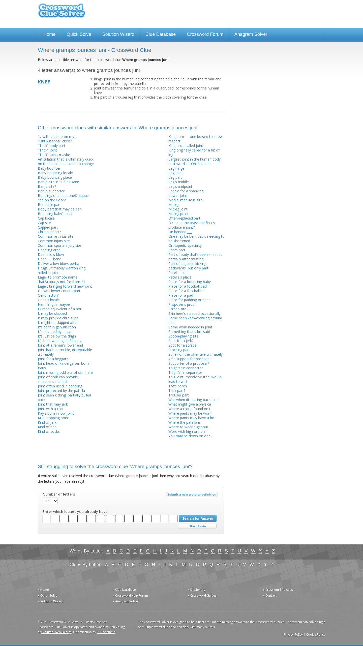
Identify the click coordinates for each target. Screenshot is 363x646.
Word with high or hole (186, 431)
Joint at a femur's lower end (60, 345)
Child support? (49, 231)
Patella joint (178, 272)
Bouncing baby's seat (55, 213)
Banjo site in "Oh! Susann (58, 181)
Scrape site (177, 308)
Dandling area (49, 250)
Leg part (175, 177)
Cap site (44, 222)
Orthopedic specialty (185, 245)
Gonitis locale (49, 299)
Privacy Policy (293, 634)
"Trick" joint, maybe (54, 154)
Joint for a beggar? (53, 358)
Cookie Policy (315, 634)
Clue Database (160, 34)
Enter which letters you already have (75, 511)
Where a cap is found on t (189, 408)
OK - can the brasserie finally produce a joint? (191, 225)
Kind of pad (47, 426)
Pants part (176, 250)
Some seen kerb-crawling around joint (195, 320)
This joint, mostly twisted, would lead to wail (194, 379)
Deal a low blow (51, 254)
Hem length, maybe (54, 304)
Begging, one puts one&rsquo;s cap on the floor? (63, 197)
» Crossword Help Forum (130, 595)
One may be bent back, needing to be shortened (196, 238)
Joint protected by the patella (61, 390)
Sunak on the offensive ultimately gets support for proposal (195, 356)
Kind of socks (49, 431)
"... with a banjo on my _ (57, 136)
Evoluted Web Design (56, 632)
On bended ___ (180, 231)
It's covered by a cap (54, 331)
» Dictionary (196, 590)
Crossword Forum (205, 34)
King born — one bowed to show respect (195, 138)
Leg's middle (178, 181)
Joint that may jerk (53, 404)
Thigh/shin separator (185, 372)
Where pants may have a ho (191, 417)
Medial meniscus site (185, 200)
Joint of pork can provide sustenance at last (58, 379)
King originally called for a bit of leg (194, 152)
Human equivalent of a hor (59, 308)
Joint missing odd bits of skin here (65, 372)
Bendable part (49, 204)
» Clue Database (124, 590)
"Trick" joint (47, 150)
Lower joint (177, 195)
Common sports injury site (59, 245)
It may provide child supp (58, 318)
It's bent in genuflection (57, 327)
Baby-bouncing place (55, 177)
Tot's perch (177, 386)
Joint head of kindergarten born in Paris (65, 365)
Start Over (198, 526)
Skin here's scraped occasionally (194, 313)
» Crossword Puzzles (278, 590)
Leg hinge (176, 168)
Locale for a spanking (185, 191)
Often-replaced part (184, 218)
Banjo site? (47, 186)
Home (49, 34)
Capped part (48, 227)
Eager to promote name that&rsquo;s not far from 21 (61, 279)
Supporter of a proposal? (188, 363)
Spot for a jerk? (180, 340)
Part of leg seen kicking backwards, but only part (188, 265)
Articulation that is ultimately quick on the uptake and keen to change (66, 161)
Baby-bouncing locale (55, 172)
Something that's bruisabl (189, 331)
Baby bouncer (49, 168)
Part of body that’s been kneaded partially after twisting (195, 256)
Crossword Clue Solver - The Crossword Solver (62, 13)
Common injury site (54, 240)
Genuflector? (48, 295)
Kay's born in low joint (56, 413)
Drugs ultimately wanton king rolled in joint (61, 270)
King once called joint (185, 145)
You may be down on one (189, 436)
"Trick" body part (51, 145)
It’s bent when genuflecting (59, 340)
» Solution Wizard (50, 601)
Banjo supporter (51, 191)
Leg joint (175, 172)
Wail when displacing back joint (193, 399)
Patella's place (180, 277)
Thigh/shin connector (185, 367)
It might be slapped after (58, 322)
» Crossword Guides (202, 595)
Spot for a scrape (182, 345)
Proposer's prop (181, 304)
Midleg (173, 204)
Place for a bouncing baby (189, 281)
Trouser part (178, 395)
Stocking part (179, 349)
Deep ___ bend (49, 259)
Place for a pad (180, 295)
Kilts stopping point (53, 417)
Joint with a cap (50, 408)
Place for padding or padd (189, 299)
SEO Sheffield (106, 632)
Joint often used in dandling (60, 386)
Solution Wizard (118, 34)
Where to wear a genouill (188, 426)
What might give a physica (189, 404)
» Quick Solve (47, 595)
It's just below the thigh (57, 336)
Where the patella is (184, 422)
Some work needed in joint (190, 327)
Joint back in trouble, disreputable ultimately (65, 352)
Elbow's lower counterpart (59, 290)
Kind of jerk (47, 422)
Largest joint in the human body (194, 159)
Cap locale (46, 218)
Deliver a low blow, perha (58, 263)
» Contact (270, 595)
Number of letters (59, 494)
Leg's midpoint (180, 186)
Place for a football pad (187, 286)
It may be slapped (52, 313)
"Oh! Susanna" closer (55, 141)
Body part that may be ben (60, 209)
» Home (43, 590)
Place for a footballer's (186, 290)
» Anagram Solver (125, 601)
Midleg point (178, 213)
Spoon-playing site (183, 336)
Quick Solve (79, 34)
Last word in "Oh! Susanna (189, 163)
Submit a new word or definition (192, 496)
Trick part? (176, 390)
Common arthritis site (55, 236)
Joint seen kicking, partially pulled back (64, 397)
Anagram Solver (250, 34)
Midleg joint (178, 209)
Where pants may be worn (189, 413)
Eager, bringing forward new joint (65, 286)
